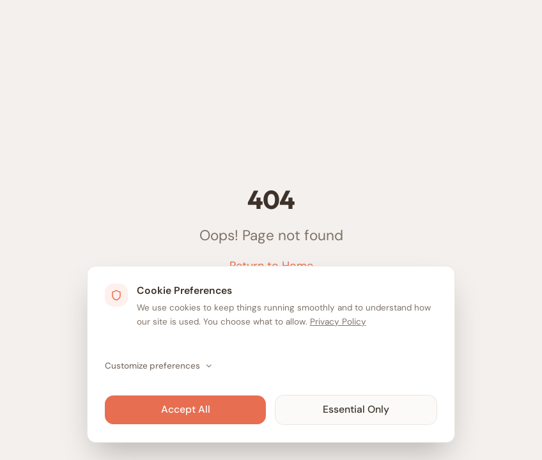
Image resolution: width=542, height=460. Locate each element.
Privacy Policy (338, 321)
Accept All (185, 409)
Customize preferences (159, 365)
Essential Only (356, 409)
